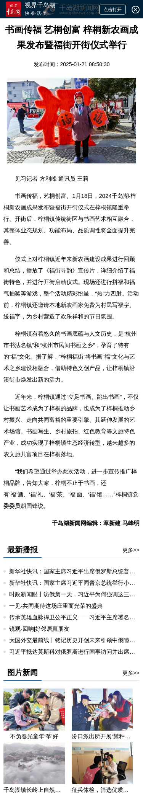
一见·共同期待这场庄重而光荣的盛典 (55, 605)
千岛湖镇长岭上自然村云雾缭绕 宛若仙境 (33, 790)
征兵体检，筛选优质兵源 (102, 790)
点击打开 (112, 9)
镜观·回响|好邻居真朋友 (39, 628)
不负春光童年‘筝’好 (34, 736)
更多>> (130, 550)
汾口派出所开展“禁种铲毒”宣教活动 (102, 736)
